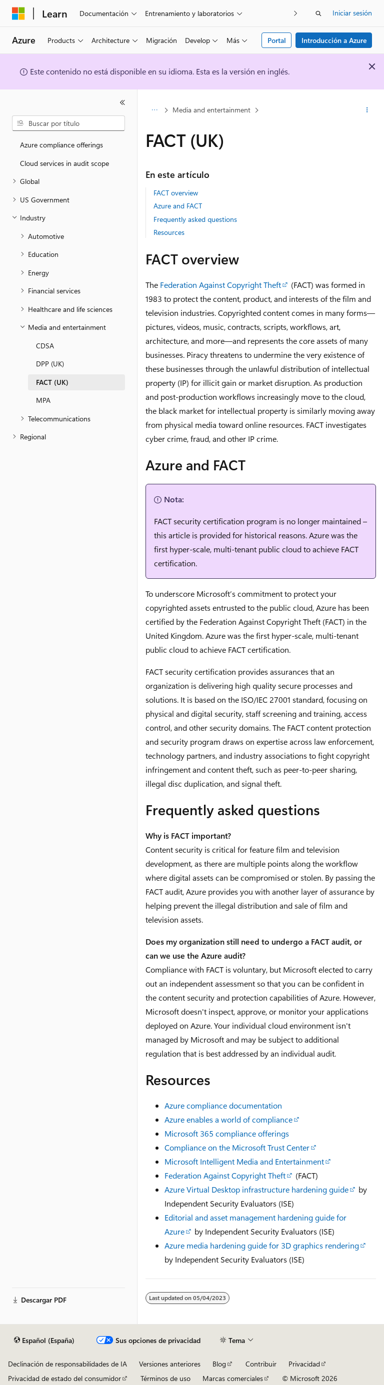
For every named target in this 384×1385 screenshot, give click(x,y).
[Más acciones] (367, 110)
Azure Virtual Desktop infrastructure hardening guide (256, 1189)
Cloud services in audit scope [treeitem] (64, 163)
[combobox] (68, 123)
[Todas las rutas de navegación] (154, 110)
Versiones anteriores (169, 1364)
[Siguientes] (295, 13)
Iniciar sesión (352, 12)
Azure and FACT (178, 205)
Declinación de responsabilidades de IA (67, 1364)
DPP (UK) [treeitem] (50, 363)
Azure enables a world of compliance (228, 1119)
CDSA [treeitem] (45, 345)
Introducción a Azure (334, 40)
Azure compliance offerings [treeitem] (61, 144)
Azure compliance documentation (223, 1105)
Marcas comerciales (232, 1378)
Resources (169, 232)
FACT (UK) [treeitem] (52, 382)
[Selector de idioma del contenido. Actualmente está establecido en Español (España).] (44, 1341)
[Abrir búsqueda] (318, 13)
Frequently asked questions (195, 219)
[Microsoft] (18, 13)
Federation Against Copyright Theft (220, 284)
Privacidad (304, 1364)
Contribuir (261, 1364)
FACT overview (176, 192)
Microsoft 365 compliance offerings (226, 1133)
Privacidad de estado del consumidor (64, 1378)
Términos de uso (165, 1378)
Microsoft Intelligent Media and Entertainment (244, 1161)
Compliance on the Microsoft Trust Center (237, 1147)
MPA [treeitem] (43, 400)
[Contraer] (122, 102)
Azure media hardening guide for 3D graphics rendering (261, 1245)
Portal (277, 40)
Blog (219, 1364)
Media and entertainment (211, 109)
